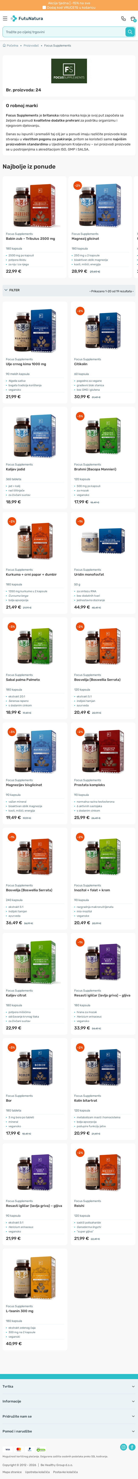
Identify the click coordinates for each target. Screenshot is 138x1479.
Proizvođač (31, 45)
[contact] (123, 18)
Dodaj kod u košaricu (71, 8)
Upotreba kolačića (37, 1472)
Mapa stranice (12, 1472)
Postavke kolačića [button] (65, 1472)
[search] (69, 32)
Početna (10, 45)
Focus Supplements (57, 45)
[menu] (6, 18)
